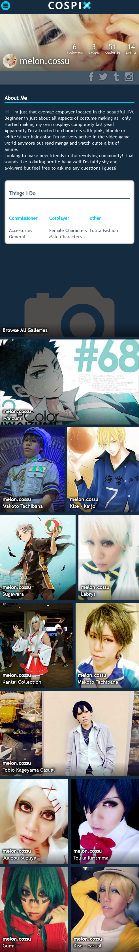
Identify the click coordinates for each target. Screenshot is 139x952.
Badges (94, 48)
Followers (75, 48)
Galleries (112, 48)
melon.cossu (44, 60)
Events (131, 48)
